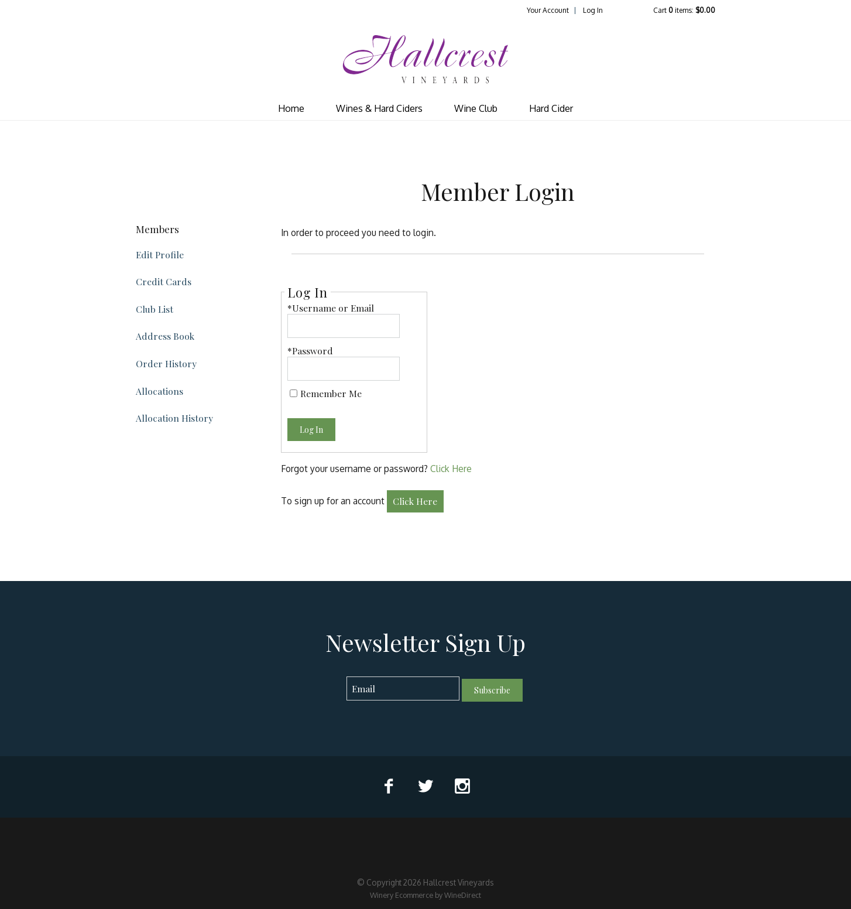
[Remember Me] (293, 393)
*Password (310, 350)
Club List (154, 309)
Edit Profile (160, 254)
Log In (593, 10)
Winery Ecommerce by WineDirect (425, 895)
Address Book (165, 336)
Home (291, 108)
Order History (166, 363)
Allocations (159, 391)
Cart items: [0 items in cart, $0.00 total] (684, 10)
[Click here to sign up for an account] (415, 501)
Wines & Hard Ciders (379, 108)
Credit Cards (163, 281)
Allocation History (174, 418)
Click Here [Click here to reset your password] (451, 468)
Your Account (548, 10)
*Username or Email (330, 308)
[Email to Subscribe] (402, 688)
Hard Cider (551, 108)
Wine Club (475, 108)
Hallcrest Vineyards (425, 59)
